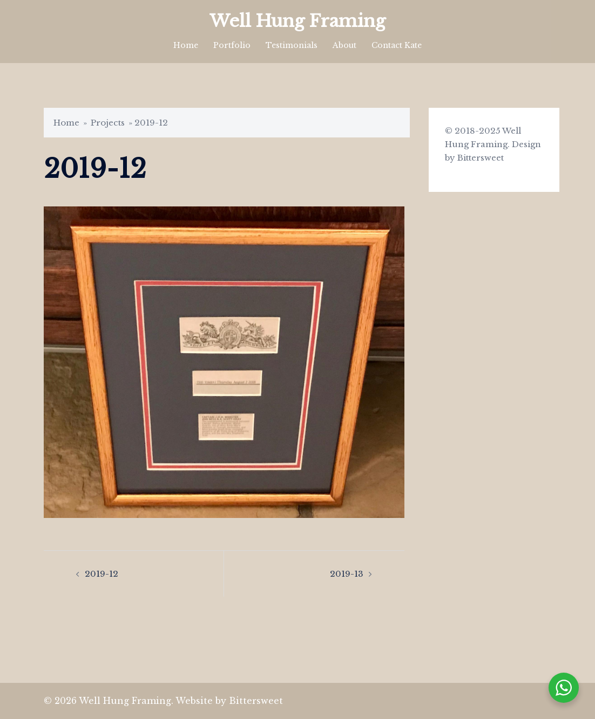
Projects (108, 122)
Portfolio (232, 45)
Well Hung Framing (297, 21)
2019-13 (346, 574)
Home (185, 45)
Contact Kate (396, 45)
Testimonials (291, 45)
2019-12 (101, 574)
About (344, 45)
